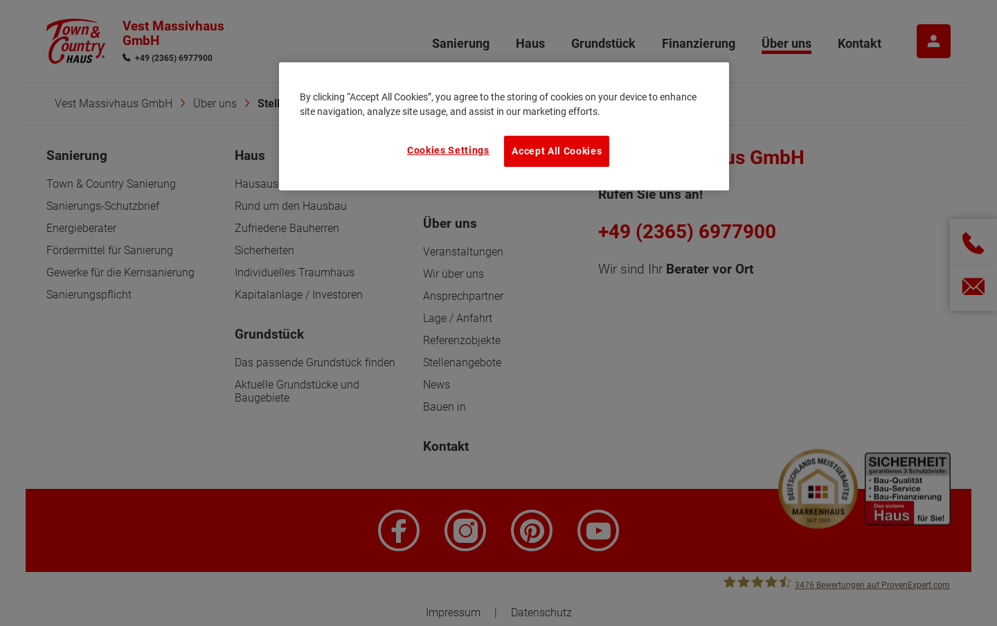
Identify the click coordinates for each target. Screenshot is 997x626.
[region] (504, 126)
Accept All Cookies (557, 150)
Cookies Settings (448, 150)
